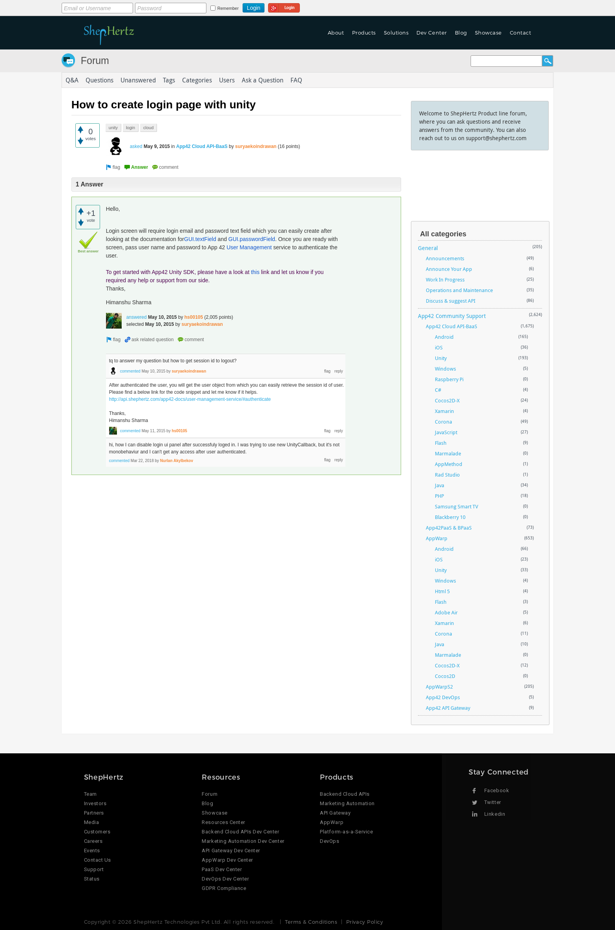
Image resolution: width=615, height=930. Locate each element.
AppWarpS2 (439, 686)
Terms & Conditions (311, 922)
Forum (95, 60)
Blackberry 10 (450, 517)
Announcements (445, 258)
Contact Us (97, 860)
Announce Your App (449, 268)
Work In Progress (445, 279)
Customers (97, 832)
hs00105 (193, 317)
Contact (520, 32)
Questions (99, 80)
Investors (95, 803)
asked (136, 146)
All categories (443, 234)
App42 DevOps (443, 697)
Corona (443, 421)
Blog (461, 32)
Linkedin (494, 814)
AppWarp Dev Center (227, 860)
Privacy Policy (364, 922)
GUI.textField (200, 239)
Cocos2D (445, 676)
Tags (169, 80)
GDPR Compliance (224, 888)
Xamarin (444, 411)
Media (91, 822)
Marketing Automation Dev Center (243, 841)
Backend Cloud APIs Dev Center (240, 832)
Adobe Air (446, 612)
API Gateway (335, 813)
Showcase (488, 32)
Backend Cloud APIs (344, 794)
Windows (445, 368)
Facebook (496, 790)
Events (92, 850)
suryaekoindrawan (255, 146)
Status (92, 879)
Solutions (396, 32)
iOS (439, 347)
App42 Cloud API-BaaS (202, 146)
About (336, 32)
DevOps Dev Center (225, 879)
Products (364, 32)
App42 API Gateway (448, 707)
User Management (249, 247)
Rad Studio (447, 474)
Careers (93, 841)
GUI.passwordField (251, 239)
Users (227, 80)
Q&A (72, 80)
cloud (148, 127)
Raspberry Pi (449, 379)
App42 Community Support (452, 316)
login (130, 127)
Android (444, 336)
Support (94, 869)
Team (90, 794)
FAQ (296, 80)
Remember (228, 8)
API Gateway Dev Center (231, 850)
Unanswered (138, 80)
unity (113, 127)
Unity (441, 358)
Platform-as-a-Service (346, 832)
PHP (439, 495)
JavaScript (446, 432)
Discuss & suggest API (450, 300)
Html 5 (442, 591)
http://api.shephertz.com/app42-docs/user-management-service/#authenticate (190, 399)
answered (136, 317)
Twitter (492, 802)
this (255, 272)
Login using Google (284, 6)
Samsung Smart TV (456, 506)
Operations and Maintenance (459, 290)
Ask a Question (262, 80)
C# (438, 389)
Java (439, 485)
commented (130, 371)
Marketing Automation (347, 803)
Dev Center (431, 32)
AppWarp (436, 538)
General (428, 248)
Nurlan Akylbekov (176, 461)
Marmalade (448, 453)
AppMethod (448, 464)
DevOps (329, 841)
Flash (441, 442)
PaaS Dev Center (222, 869)
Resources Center (223, 822)
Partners (94, 813)
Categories (197, 80)
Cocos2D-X (447, 400)
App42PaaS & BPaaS (449, 527)
